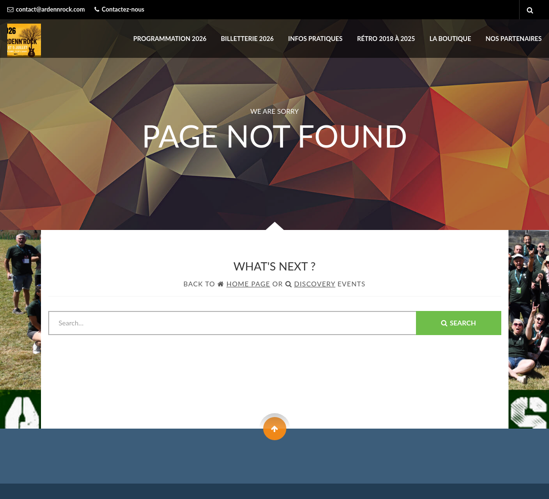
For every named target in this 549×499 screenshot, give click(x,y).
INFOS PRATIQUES (315, 38)
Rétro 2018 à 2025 (386, 38)
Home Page (248, 284)
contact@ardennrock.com (50, 9)
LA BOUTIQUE (450, 38)
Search (458, 323)
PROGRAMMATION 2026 (170, 38)
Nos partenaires (514, 38)
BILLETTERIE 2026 (247, 38)
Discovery (314, 284)
